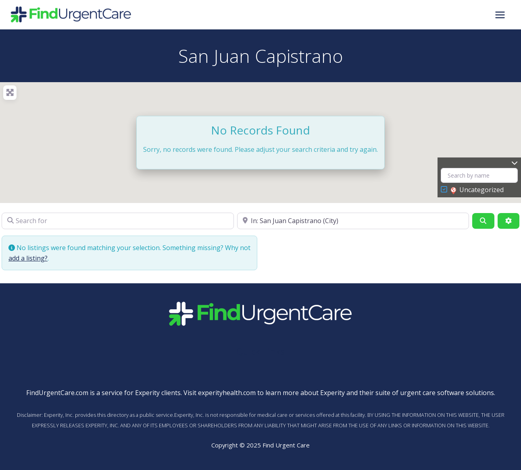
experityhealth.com (227, 392)
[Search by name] (479, 175)
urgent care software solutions (447, 392)
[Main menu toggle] (500, 14)
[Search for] (118, 221)
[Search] (483, 220)
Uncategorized (477, 190)
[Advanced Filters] (508, 220)
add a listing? (28, 258)
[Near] (353, 221)
